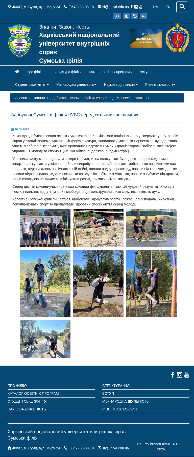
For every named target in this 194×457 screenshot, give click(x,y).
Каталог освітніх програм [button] (110, 72)
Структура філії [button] (67, 72)
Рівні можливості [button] (160, 84)
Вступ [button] (146, 72)
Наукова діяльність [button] (121, 84)
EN (168, 7)
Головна (20, 98)
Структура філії (116, 386)
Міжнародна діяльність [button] (76, 84)
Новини (39, 98)
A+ (117, 16)
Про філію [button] (36, 72)
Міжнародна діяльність (125, 401)
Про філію (17, 386)
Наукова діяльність (27, 409)
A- (143, 16)
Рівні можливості (119, 409)
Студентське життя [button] (32, 84)
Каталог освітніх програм (33, 393)
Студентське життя (27, 401)
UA (155, 7)
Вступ (108, 393)
